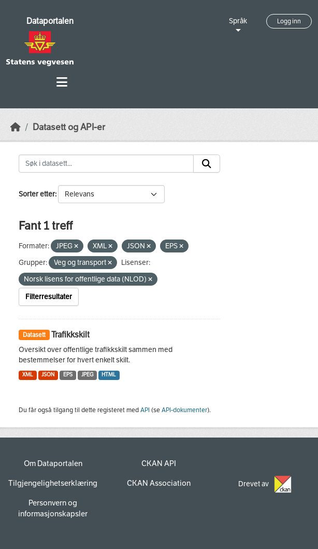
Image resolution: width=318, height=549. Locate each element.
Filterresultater (48, 296)
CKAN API (158, 463)
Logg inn (289, 21)
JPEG (87, 374)
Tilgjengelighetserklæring (52, 483)
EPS (68, 374)
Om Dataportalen (53, 463)
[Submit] (206, 163)
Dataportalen (50, 21)
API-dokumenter (184, 410)
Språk (238, 21)
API (145, 410)
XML (27, 374)
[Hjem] (15, 127)
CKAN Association (159, 483)
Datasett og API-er (69, 127)
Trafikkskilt (70, 335)
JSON (47, 374)
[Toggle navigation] (62, 82)
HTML (109, 374)
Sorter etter (37, 194)
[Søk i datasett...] (106, 163)
